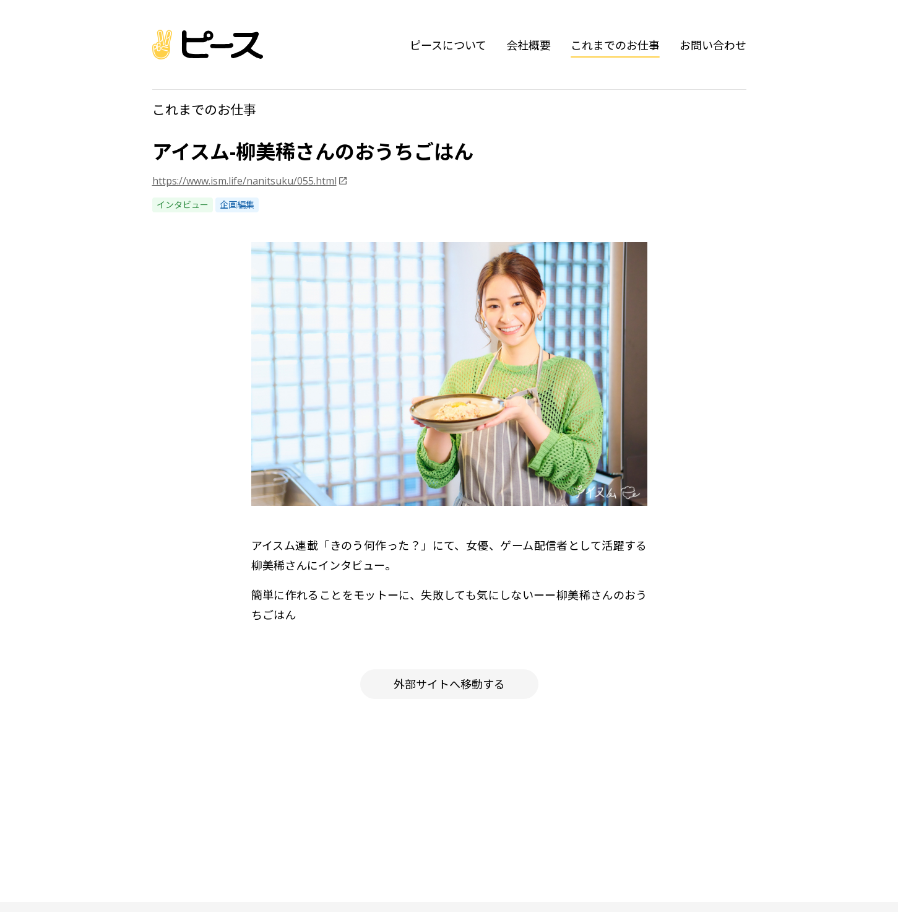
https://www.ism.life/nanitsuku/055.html (244, 181)
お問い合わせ (713, 45)
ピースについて (448, 45)
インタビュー (183, 205)
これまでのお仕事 (615, 45)
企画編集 (237, 205)
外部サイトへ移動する (449, 684)
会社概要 (528, 45)
